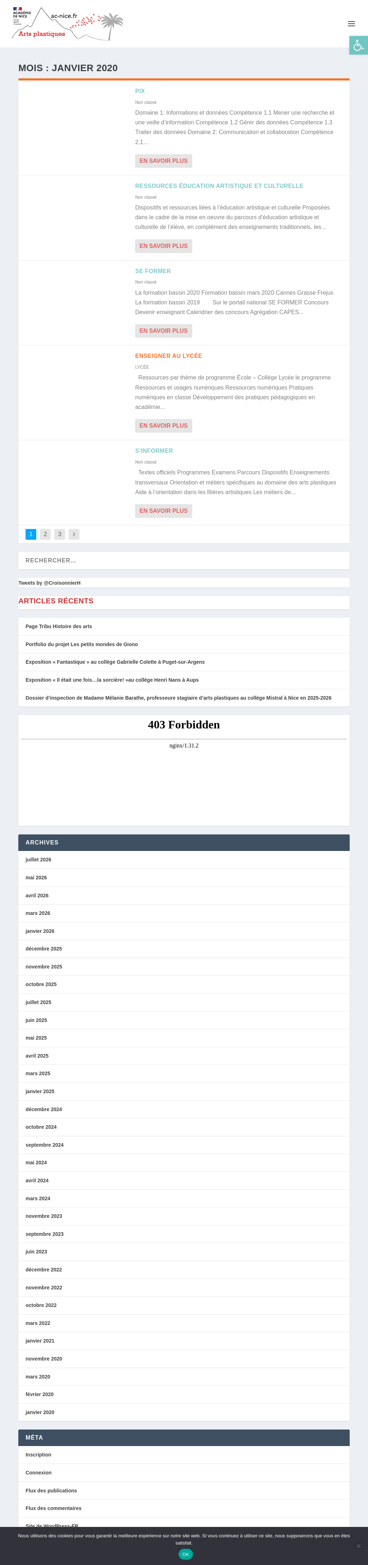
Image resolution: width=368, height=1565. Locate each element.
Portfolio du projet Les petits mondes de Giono (82, 642)
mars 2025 (38, 1072)
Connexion (38, 1471)
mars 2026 (38, 911)
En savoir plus (163, 159)
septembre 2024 (45, 1143)
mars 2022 (38, 1321)
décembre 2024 (44, 1107)
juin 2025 (36, 1018)
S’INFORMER (154, 449)
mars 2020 (38, 1375)
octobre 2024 (41, 1125)
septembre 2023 (45, 1232)
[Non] (358, 1546)
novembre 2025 (44, 965)
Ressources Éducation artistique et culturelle (219, 184)
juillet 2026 (38, 858)
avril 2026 (37, 894)
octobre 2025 (41, 983)
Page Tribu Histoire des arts (59, 624)
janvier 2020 (40, 1410)
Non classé (145, 100)
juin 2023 (36, 1250)
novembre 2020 (44, 1357)
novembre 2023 (44, 1214)
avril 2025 (37, 1054)
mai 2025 (36, 1036)
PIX (140, 89)
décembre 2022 (44, 1268)
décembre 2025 (44, 947)
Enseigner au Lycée (168, 354)
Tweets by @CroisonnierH (49, 581)
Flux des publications (51, 1489)
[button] (358, 45)
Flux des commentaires (54, 1506)
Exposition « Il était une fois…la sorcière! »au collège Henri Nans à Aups (112, 678)
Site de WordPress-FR (52, 1524)
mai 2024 (36, 1161)
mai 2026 (36, 876)
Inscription (38, 1453)
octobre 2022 (41, 1303)
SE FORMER (153, 269)
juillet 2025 (38, 1000)
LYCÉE (142, 365)
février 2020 (40, 1392)
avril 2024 (37, 1179)
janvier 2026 (40, 929)
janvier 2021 (40, 1339)
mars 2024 (38, 1197)
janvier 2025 (40, 1089)
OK (185, 1554)
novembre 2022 (44, 1286)
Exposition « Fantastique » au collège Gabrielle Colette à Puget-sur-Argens (115, 660)
